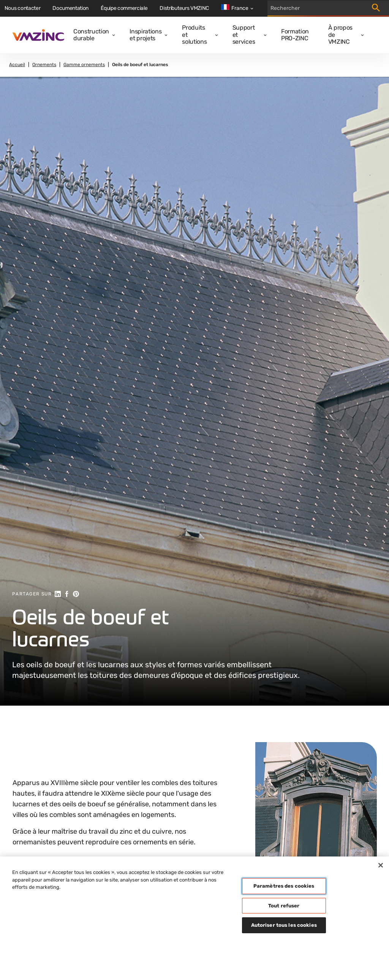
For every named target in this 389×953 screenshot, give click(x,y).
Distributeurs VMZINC (184, 8)
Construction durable (91, 35)
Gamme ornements (84, 64)
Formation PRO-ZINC (295, 35)
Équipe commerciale (124, 8)
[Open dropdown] (112, 35)
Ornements (44, 64)
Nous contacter (23, 8)
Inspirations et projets (145, 35)
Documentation (70, 8)
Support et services (243, 34)
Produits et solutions (194, 34)
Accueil (17, 64)
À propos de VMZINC (340, 34)
